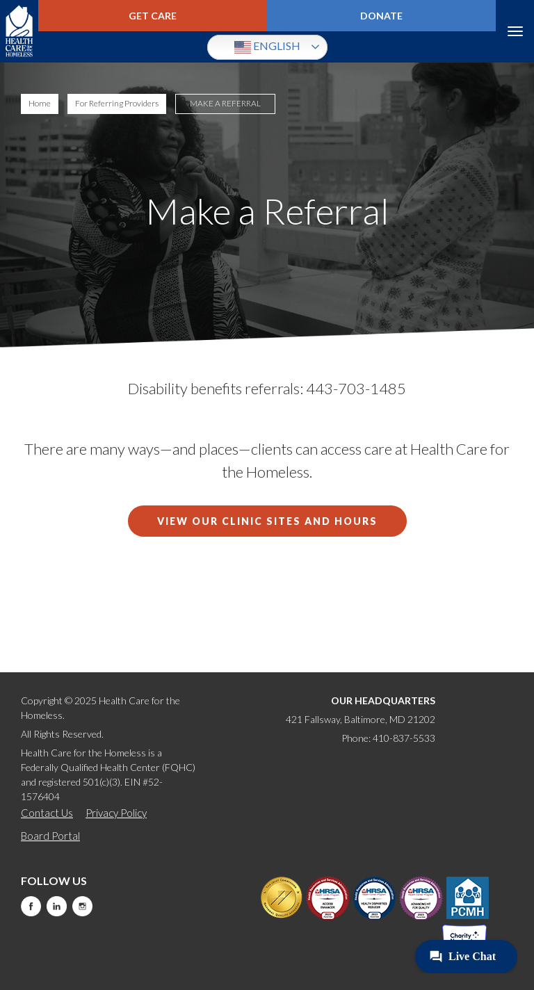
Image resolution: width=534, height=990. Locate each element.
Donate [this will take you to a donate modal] (381, 16)
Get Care (153, 16)
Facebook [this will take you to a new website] (31, 906)
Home (40, 103)
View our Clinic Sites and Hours (267, 521)
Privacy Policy (116, 812)
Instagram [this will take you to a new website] (82, 906)
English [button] (267, 47)
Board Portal (50, 835)
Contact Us (47, 812)
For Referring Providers (117, 103)
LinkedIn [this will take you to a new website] (57, 906)
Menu (515, 31)
